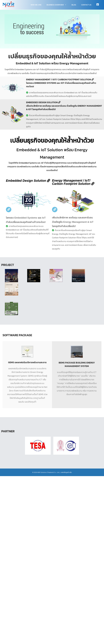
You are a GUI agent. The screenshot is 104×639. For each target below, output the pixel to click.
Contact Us (86, 4)
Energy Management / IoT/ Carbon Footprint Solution (73, 182)
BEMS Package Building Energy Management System (77, 364)
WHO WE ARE (36, 4)
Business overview (58, 5)
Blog (74, 4)
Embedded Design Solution (28, 180)
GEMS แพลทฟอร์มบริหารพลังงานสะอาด (27, 362)
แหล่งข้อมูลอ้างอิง (66, 472)
